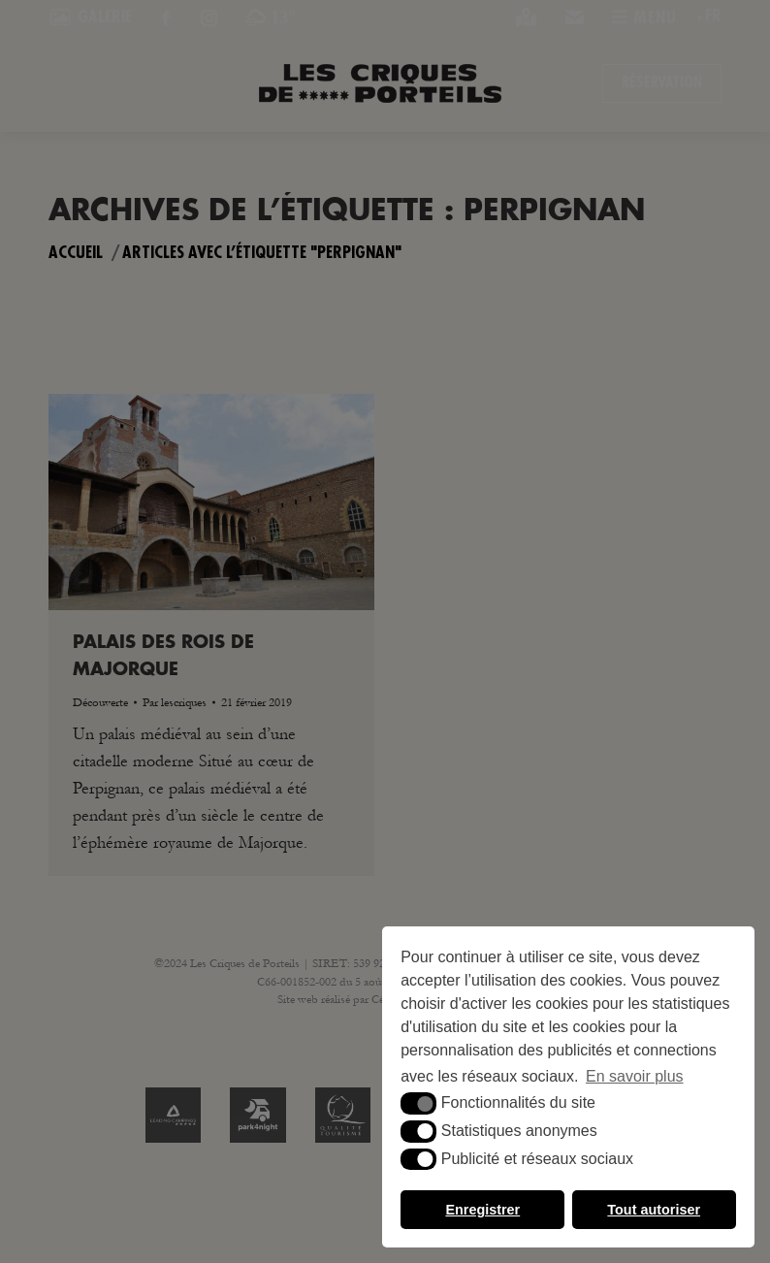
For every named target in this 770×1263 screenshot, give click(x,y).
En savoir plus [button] (635, 1076)
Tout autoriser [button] (653, 1209)
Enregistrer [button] (482, 1209)
